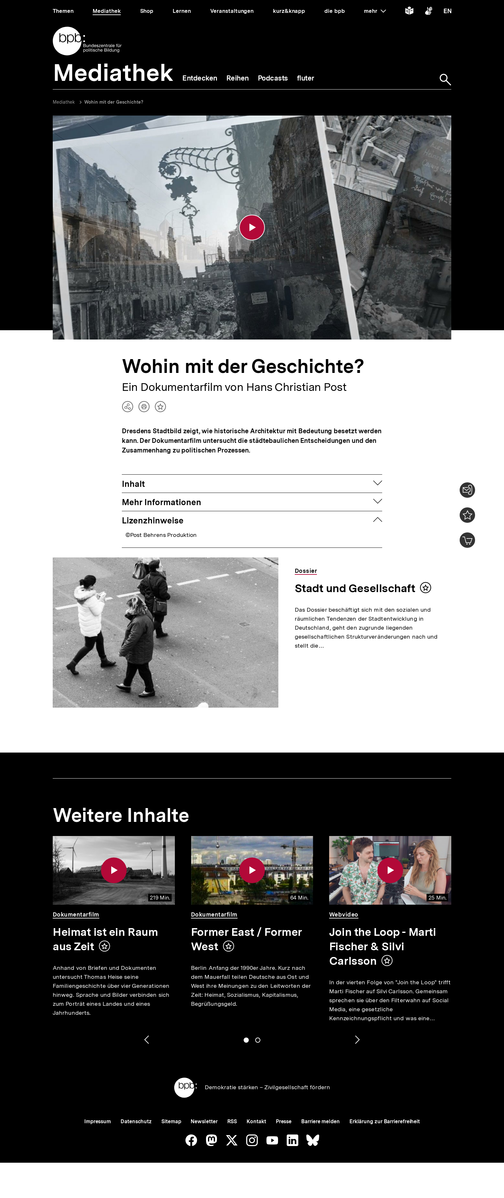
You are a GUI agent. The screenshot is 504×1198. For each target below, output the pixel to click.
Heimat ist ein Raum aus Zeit (105, 939)
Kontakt (256, 1121)
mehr (375, 11)
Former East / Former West (246, 939)
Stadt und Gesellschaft (355, 588)
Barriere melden (320, 1121)
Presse (284, 1121)
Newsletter (204, 1121)
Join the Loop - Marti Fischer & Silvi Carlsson (382, 946)
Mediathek (64, 102)
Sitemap (171, 1121)
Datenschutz (136, 1121)
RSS (232, 1121)
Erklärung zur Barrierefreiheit (384, 1121)
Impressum (97, 1121)
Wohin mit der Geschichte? (113, 102)
